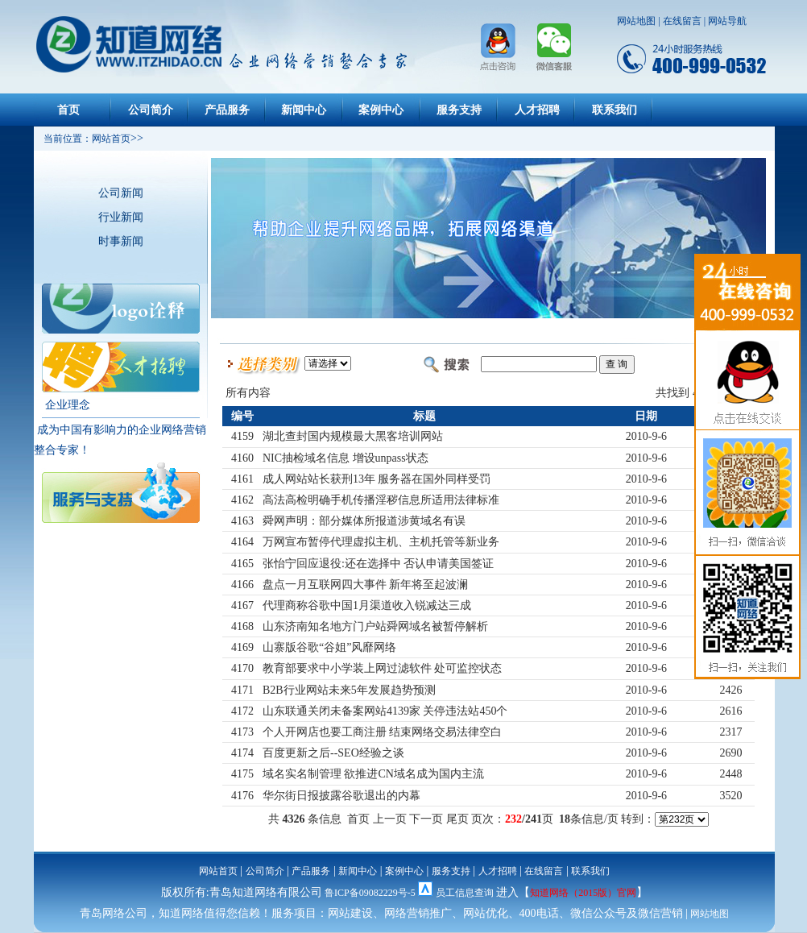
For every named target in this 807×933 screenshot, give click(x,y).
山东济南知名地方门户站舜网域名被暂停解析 (375, 626)
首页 (68, 110)
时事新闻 (120, 241)
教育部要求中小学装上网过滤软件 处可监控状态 (383, 668)
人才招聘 (537, 110)
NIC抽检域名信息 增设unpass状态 (345, 458)
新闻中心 (303, 110)
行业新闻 (120, 217)
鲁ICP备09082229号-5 (370, 892)
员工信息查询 (465, 892)
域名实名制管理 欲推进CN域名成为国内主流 (373, 774)
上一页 (390, 819)
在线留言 (682, 21)
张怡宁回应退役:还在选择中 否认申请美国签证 (378, 564)
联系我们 (614, 110)
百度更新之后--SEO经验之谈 (333, 753)
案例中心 (381, 110)
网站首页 (218, 871)
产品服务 (227, 110)
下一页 (426, 819)
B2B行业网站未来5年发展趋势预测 (349, 690)
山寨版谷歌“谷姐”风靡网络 (329, 647)
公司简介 (150, 110)
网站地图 (636, 21)
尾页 (457, 819)
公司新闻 (120, 193)
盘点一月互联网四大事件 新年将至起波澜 (366, 584)
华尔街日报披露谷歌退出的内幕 (341, 796)
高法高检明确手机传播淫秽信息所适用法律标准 (381, 500)
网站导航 (727, 21)
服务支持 (459, 110)
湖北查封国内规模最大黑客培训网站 (353, 436)
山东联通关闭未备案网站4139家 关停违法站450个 (385, 711)
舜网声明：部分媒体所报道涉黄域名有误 (364, 521)
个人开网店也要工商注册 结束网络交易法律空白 (383, 732)
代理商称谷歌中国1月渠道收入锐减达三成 (367, 605)
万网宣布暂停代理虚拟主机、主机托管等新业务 (381, 542)
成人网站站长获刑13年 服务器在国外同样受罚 (377, 479)
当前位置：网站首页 (82, 138)
